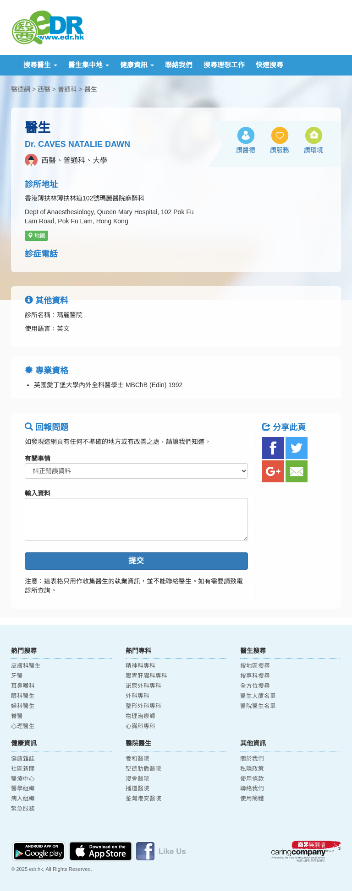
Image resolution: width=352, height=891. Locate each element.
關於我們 (252, 759)
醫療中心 (23, 779)
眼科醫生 (23, 696)
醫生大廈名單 (258, 696)
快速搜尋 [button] (269, 65)
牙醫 (17, 676)
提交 (136, 560)
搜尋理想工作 (224, 65)
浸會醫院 (137, 779)
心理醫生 (23, 726)
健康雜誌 (23, 759)
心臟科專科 (140, 726)
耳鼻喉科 (23, 686)
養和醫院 (137, 759)
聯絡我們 (178, 65)
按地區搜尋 (255, 666)
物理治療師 (140, 716)
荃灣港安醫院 (143, 798)
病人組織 (23, 798)
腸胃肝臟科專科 (146, 676)
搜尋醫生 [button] (40, 65)
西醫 (44, 89)
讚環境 (313, 150)
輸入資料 (37, 493)
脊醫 (17, 716)
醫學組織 (23, 788)
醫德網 (20, 89)
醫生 (90, 89)
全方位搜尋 (255, 686)
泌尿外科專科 (143, 686)
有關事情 (37, 458)
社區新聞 (23, 769)
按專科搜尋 (255, 676)
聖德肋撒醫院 (143, 769)
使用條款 (252, 779)
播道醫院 (137, 788)
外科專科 (137, 696)
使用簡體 (252, 798)
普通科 (67, 89)
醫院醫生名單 (258, 706)
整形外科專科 (143, 706)
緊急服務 (23, 808)
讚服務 (279, 150)
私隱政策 (252, 769)
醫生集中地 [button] (88, 65)
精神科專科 (140, 666)
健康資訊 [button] (137, 65)
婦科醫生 (23, 706)
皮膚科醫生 (26, 666)
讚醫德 (245, 150)
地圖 (36, 235)
